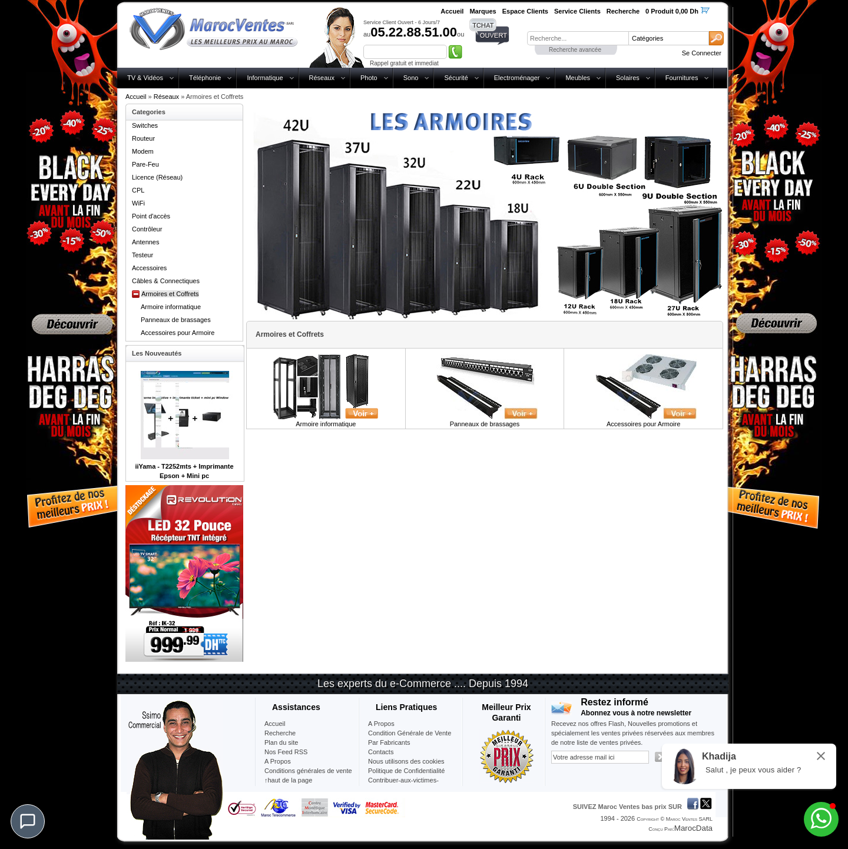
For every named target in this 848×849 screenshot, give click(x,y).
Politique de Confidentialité (406, 770)
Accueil (135, 96)
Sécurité (456, 77)
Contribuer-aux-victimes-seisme (403, 785)
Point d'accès (151, 216)
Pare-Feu (145, 164)
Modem (143, 151)
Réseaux (321, 77)
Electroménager (517, 77)
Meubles (577, 77)
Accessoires (149, 267)
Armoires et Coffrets (170, 293)
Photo (368, 77)
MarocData (693, 828)
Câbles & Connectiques (166, 280)
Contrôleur (147, 229)
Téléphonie (205, 77)
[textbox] (577, 38)
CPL (138, 190)
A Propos (381, 723)
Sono (411, 77)
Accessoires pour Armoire (177, 332)
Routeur (143, 138)
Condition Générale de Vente (409, 733)
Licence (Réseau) (157, 177)
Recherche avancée (575, 50)
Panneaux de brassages (176, 319)
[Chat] (28, 821)
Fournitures (681, 77)
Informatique (265, 77)
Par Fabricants (389, 742)
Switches (145, 125)
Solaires (628, 77)
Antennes (145, 242)
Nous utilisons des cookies (406, 761)
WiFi (138, 203)
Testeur (142, 254)
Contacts (380, 751)
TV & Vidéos (145, 77)
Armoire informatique (171, 306)
